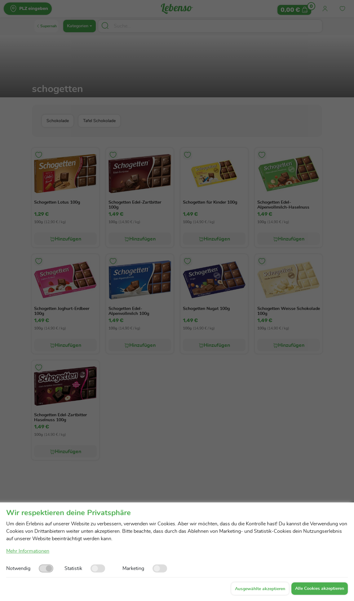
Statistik (73, 568)
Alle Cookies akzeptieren (319, 588)
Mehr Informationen (27, 551)
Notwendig (18, 568)
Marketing (133, 568)
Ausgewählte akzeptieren (260, 589)
